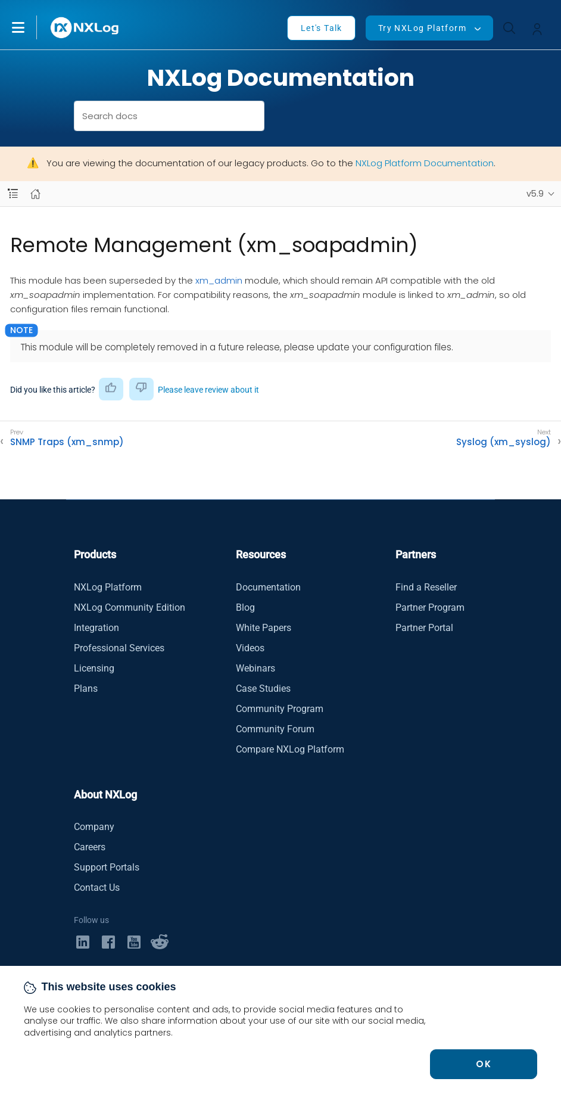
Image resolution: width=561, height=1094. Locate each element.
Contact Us (97, 887)
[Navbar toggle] (13, 194)
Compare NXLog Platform (290, 749)
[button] (30, 27)
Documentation (268, 587)
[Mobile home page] (35, 194)
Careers (89, 847)
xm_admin (218, 280)
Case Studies (263, 688)
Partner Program (430, 607)
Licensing (94, 668)
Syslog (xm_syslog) (503, 442)
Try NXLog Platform (422, 28)
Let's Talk (321, 28)
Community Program (279, 708)
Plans (86, 688)
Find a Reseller (426, 587)
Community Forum (275, 729)
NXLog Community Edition (129, 607)
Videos (250, 648)
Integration (96, 627)
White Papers (263, 627)
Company (94, 826)
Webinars (255, 668)
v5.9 (535, 194)
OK (483, 1064)
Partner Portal (424, 627)
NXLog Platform (108, 587)
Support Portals (106, 867)
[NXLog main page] (85, 27)
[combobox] (169, 116)
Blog (245, 607)
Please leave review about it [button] (208, 389)
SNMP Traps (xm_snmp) (67, 442)
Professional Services (119, 648)
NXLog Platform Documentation (425, 163)
